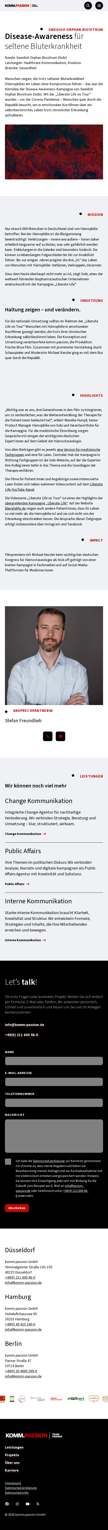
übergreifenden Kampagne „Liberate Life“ (36, 503)
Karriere (12, 1470)
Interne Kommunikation (25, 940)
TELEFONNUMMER (19, 1094)
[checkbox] (8, 1162)
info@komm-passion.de (24, 1024)
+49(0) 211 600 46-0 (21, 1035)
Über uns (12, 1462)
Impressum (13, 1483)
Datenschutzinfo (17, 1492)
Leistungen (14, 1447)
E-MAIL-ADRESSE (18, 1073)
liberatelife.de (15, 508)
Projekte (12, 1455)
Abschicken (16, 1208)
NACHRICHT (15, 1115)
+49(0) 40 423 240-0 (20, 1324)
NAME (9, 1052)
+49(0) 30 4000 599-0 (21, 1371)
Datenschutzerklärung (49, 1161)
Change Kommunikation (25, 834)
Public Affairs (17, 884)
